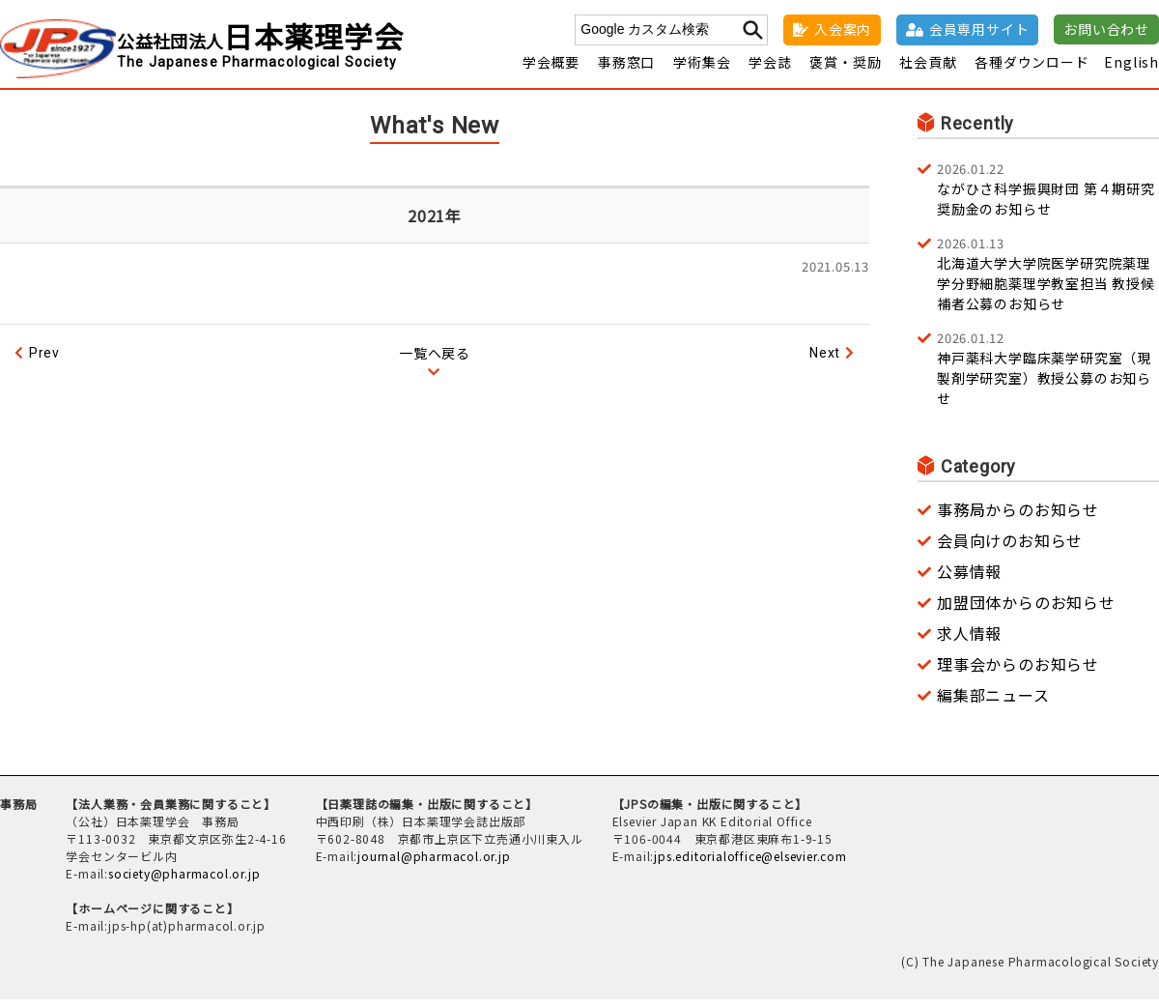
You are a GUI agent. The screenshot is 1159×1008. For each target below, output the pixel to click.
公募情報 (969, 579)
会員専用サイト (979, 29)
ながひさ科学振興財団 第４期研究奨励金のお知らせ (1048, 197)
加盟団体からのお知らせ (1026, 610)
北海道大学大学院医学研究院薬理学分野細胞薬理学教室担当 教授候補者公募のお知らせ (1048, 282)
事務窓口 (626, 70)
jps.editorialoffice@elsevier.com (750, 864)
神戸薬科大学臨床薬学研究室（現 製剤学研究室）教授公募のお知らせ (1048, 376)
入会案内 (842, 29)
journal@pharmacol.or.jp (433, 864)
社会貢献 (927, 70)
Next (824, 361)
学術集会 (701, 70)
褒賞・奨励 (845, 70)
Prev (44, 361)
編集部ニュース (993, 703)
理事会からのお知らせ (1018, 672)
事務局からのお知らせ (1018, 518)
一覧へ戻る (434, 361)
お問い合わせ (1106, 29)
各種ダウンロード (1031, 70)
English (1131, 70)
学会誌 (770, 70)
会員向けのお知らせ (1010, 549)
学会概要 (551, 70)
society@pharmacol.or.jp (184, 882)
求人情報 (969, 641)
